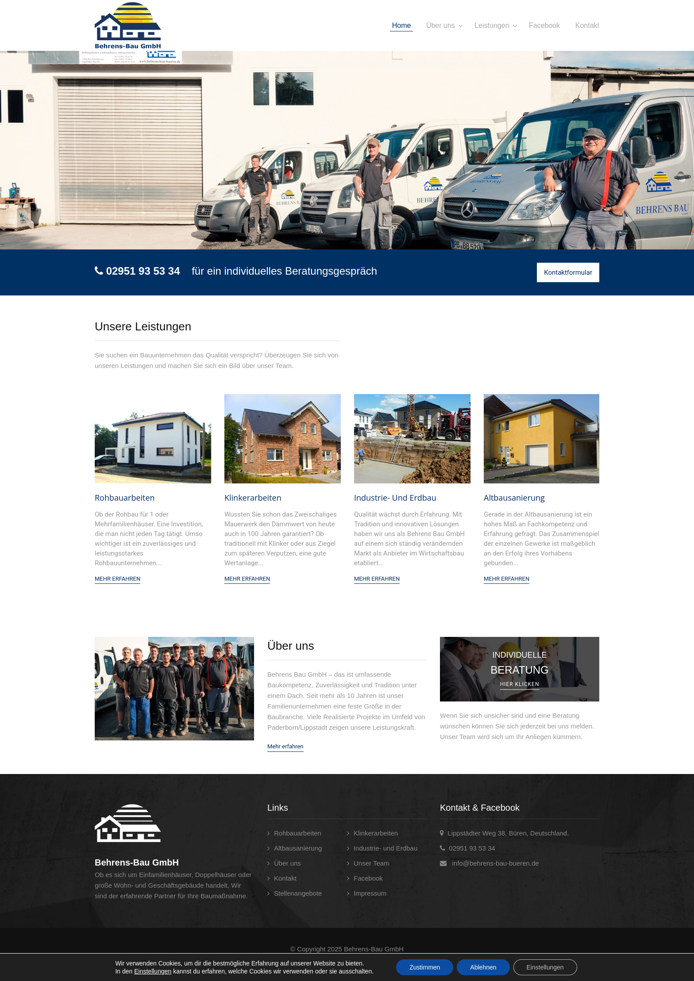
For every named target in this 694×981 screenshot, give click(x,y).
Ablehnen (483, 967)
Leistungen (491, 25)
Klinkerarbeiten (252, 497)
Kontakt (587, 25)
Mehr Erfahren (117, 578)
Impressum (370, 893)
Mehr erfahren (285, 746)
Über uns (440, 25)
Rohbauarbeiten (125, 497)
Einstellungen (152, 971)
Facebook (544, 25)
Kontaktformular (568, 272)
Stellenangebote (298, 893)
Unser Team (371, 863)
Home (401, 25)
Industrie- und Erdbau (395, 497)
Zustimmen (424, 967)
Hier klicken (520, 685)
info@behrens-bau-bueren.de (495, 863)
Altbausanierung (514, 497)
